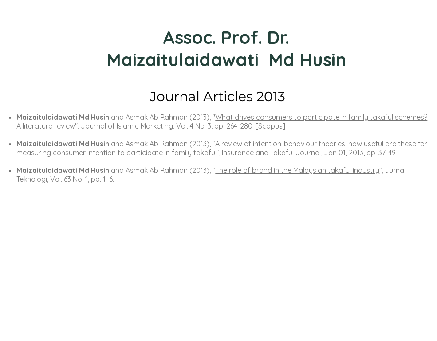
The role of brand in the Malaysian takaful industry (297, 170)
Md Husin (307, 59)
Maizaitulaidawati (185, 59)
